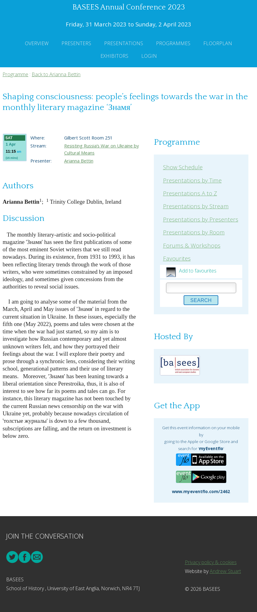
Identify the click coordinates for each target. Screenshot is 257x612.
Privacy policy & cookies (211, 562)
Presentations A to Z (190, 193)
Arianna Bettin (78, 161)
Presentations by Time (192, 180)
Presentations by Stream (196, 206)
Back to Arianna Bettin (56, 74)
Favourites (177, 258)
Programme (15, 74)
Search (201, 300)
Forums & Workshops (191, 245)
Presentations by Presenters (200, 219)
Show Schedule (183, 167)
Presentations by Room (194, 232)
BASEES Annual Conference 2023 (128, 7)
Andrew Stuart (225, 571)
